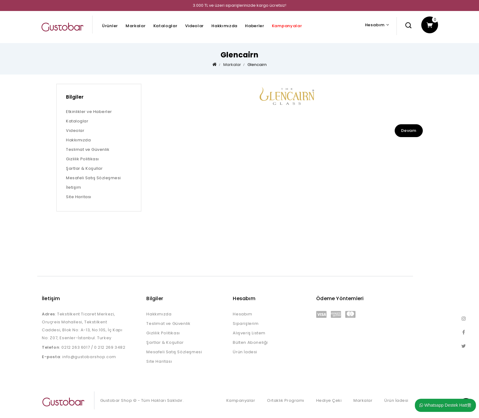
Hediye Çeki (329, 400)
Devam (408, 130)
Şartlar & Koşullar (84, 168)
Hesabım (242, 314)
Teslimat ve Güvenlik (87, 149)
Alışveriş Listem (249, 333)
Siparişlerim (245, 323)
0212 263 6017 (75, 347)
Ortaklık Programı (285, 400)
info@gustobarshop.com (89, 357)
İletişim (73, 187)
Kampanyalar (287, 26)
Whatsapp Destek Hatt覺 (445, 405)
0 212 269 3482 (109, 347)
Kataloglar (165, 26)
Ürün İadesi (245, 352)
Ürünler (110, 26)
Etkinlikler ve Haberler (89, 111)
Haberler (254, 26)
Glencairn (257, 64)
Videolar (194, 26)
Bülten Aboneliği (250, 342)
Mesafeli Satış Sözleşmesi (93, 178)
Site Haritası (78, 197)
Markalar (136, 26)
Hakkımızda (224, 26)
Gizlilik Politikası (82, 159)
